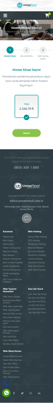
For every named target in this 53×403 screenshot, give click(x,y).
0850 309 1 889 (26, 167)
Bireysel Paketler (36, 248)
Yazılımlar (19, 31)
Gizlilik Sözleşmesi (11, 266)
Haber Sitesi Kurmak (12, 360)
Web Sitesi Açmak (11, 297)
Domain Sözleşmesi (12, 259)
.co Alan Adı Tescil (36, 305)
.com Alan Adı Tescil (37, 294)
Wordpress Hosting (37, 244)
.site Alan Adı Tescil (37, 313)
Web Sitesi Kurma (36, 266)
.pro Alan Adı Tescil (37, 309)
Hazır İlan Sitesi (10, 364)
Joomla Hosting (35, 259)
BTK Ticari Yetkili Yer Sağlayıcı (12, 280)
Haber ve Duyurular (12, 248)
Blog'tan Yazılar (10, 251)
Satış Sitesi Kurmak (12, 317)
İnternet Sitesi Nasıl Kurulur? (12, 301)
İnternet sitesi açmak (12, 314)
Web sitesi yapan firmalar (11, 332)
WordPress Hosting (37, 255)
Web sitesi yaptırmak (12, 306)
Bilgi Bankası (9, 255)
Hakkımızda (8, 237)
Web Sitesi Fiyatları (37, 270)
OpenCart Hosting (36, 263)
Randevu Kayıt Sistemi (13, 344)
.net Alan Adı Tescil (36, 298)
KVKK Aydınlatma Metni (11, 275)
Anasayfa (9, 31)
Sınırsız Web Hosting (37, 237)
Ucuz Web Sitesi (10, 340)
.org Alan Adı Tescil (37, 302)
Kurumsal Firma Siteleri (36, 31)
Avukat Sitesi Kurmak (12, 356)
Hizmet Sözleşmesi (11, 270)
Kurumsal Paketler (36, 251)
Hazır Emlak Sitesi (11, 367)
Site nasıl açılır (9, 337)
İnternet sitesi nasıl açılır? (11, 322)
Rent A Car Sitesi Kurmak (10, 372)
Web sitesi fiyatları (11, 310)
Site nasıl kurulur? (11, 327)
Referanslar (8, 244)
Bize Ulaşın (8, 240)
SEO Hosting (34, 240)
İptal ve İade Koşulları (13, 263)
